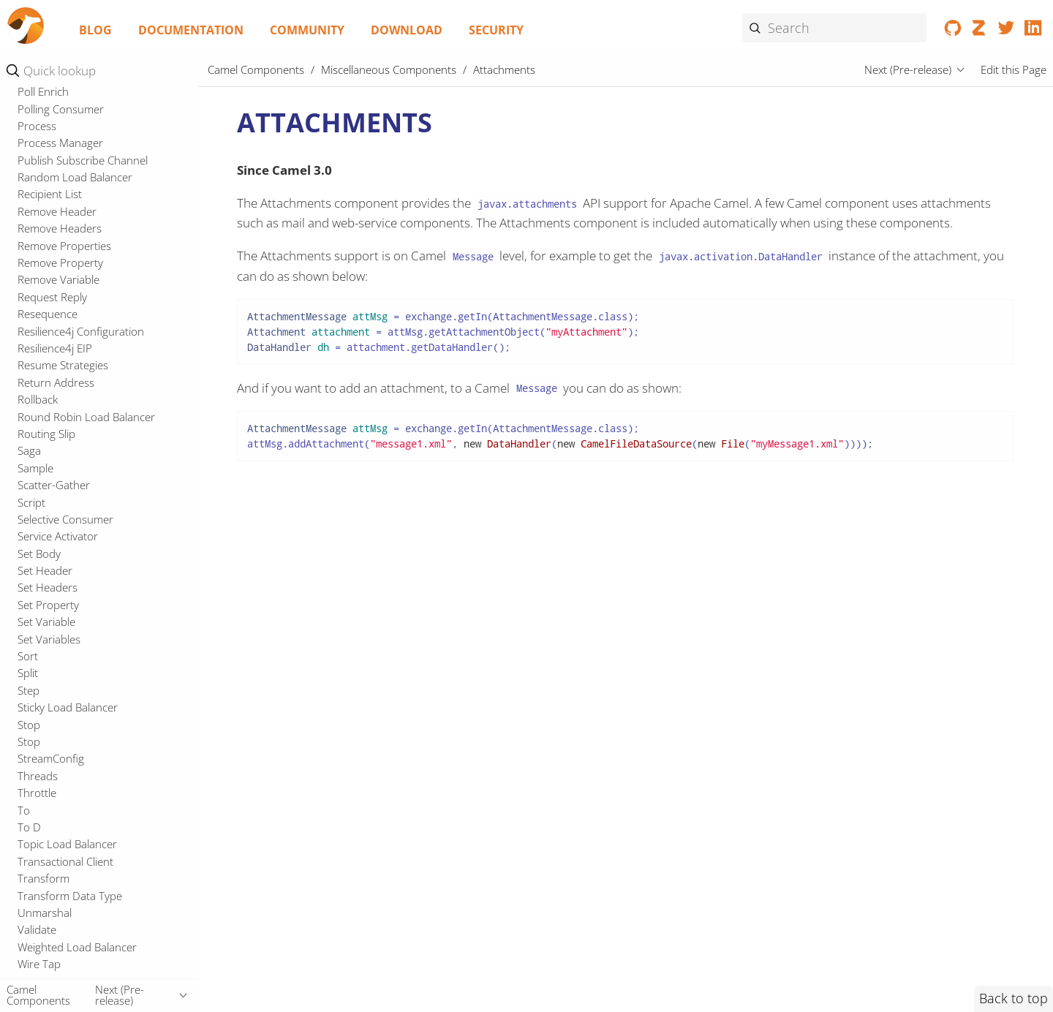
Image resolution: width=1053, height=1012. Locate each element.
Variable (37, 164)
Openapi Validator (62, 947)
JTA (25, 673)
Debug (34, 426)
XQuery (35, 232)
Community (307, 30)
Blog (95, 30)
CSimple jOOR (51, 392)
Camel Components (256, 69)
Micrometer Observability (79, 793)
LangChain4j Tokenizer (73, 690)
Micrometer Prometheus (78, 827)
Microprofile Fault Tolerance (86, 861)
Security (496, 30)
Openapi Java (50, 930)
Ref (26, 96)
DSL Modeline (59, 459)
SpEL (30, 130)
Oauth (33, 896)
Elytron (35, 570)
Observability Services (70, 913)
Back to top (1013, 998)
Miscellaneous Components (86, 253)
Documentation (191, 30)
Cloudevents (48, 374)
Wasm (33, 181)
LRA (27, 725)
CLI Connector (53, 341)
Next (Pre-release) (907, 69)
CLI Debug (43, 358)
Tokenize (39, 147)
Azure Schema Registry (81, 290)
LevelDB (37, 708)
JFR (25, 639)
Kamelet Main (58, 507)
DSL (27, 443)
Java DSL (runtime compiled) (93, 475)
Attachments (54, 273)
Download (406, 30)
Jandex (34, 605)
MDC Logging (50, 776)
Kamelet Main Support (80, 523)
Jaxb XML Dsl (56, 491)
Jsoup (31, 656)
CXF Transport (53, 409)
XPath (32, 216)
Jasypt (32, 622)
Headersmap (49, 588)
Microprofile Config (64, 845)
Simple (34, 113)
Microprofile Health (65, 878)
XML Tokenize (51, 198)
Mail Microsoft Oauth (69, 741)
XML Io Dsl (51, 538)
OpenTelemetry (55, 964)
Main (30, 759)
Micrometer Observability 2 (84, 810)
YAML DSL (50, 554)
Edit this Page (1013, 69)
